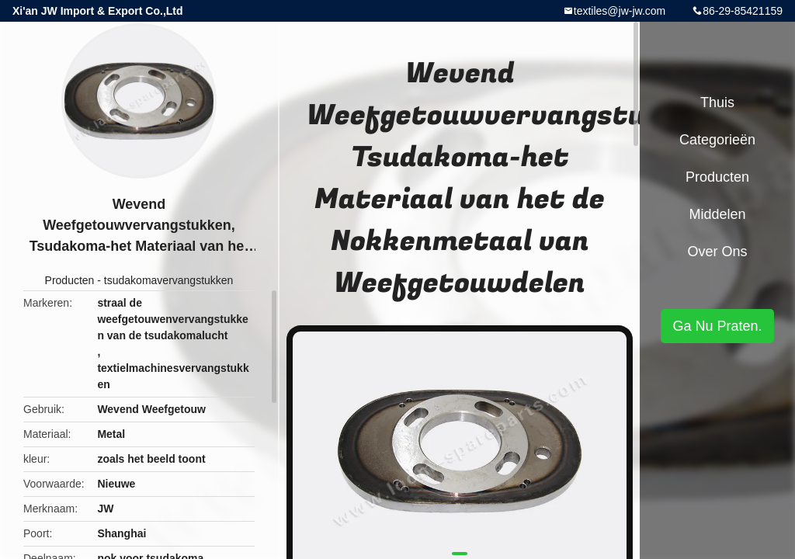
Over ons (717, 251)
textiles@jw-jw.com (619, 11)
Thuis (717, 102)
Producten (70, 280)
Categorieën (717, 140)
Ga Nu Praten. (717, 326)
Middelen (717, 214)
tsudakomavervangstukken (169, 280)
